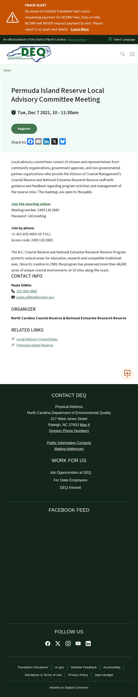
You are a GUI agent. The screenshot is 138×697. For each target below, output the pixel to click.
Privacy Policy (78, 675)
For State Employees (71, 480)
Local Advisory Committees (37, 339)
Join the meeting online (30, 204)
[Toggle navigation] (132, 54)
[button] (120, 54)
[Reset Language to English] (110, 40)
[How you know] (78, 40)
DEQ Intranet (70, 488)
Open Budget (104, 675)
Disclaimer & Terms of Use (43, 675)
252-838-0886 (26, 291)
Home (7, 70)
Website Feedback (84, 667)
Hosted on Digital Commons (69, 687)
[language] (125, 40)
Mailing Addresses (69, 449)
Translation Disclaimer (32, 667)
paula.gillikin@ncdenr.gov (35, 297)
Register (24, 129)
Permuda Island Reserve (34, 345)
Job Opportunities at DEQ (70, 473)
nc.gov (59, 667)
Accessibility (111, 667)
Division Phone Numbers (69, 431)
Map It (85, 425)
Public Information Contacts (69, 443)
